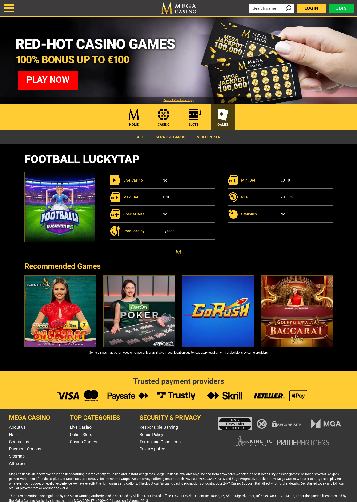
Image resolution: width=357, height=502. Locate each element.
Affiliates (17, 463)
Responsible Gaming (159, 427)
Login (311, 8)
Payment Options (25, 448)
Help (13, 434)
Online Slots (81, 434)
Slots (193, 124)
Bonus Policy (151, 434)
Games (223, 124)
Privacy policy (152, 448)
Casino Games (83, 441)
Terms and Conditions (160, 441)
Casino (164, 124)
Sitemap (17, 456)
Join (341, 8)
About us (17, 427)
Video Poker (208, 137)
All (140, 137)
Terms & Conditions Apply (179, 100)
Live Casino (81, 427)
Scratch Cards (170, 137)
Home (134, 124)
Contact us (19, 441)
